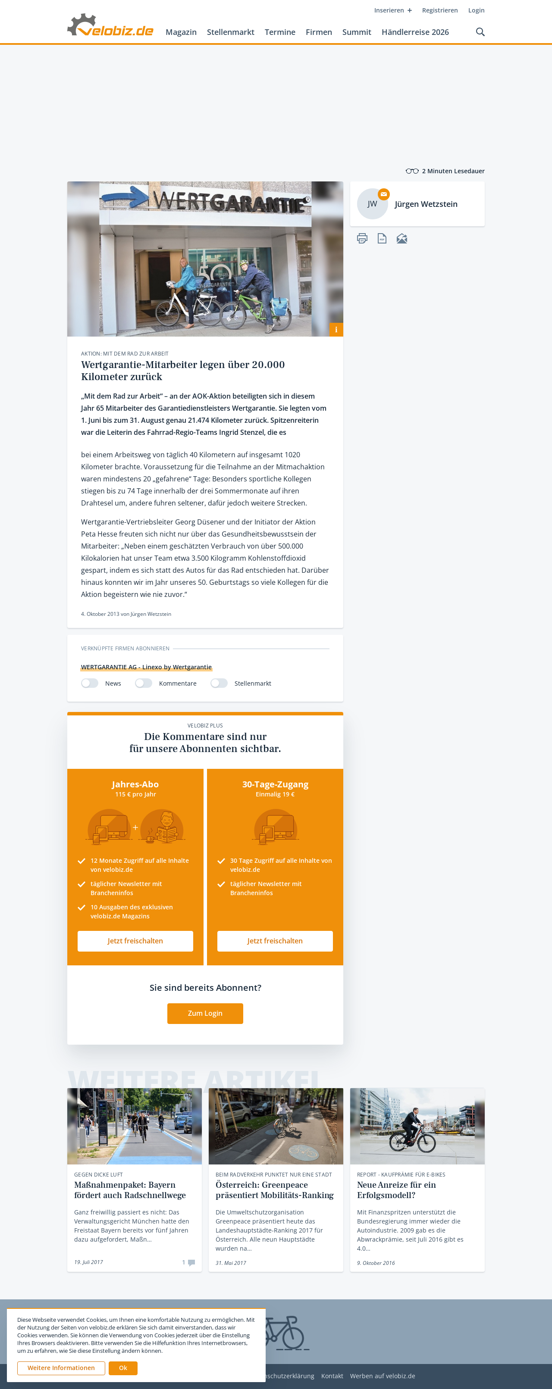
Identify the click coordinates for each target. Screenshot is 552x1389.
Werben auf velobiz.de (382, 1376)
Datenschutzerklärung (282, 1376)
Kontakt (332, 1376)
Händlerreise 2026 (415, 32)
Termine (280, 32)
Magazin (181, 32)
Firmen (319, 32)
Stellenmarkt (230, 32)
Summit (356, 32)
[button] (123, 1368)
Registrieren (440, 10)
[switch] (89, 683)
